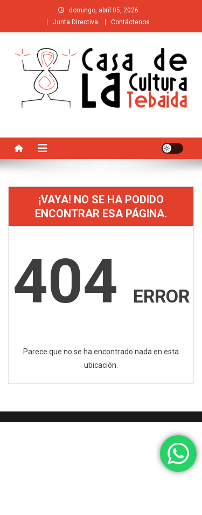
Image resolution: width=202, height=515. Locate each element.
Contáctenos (130, 22)
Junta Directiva (75, 22)
